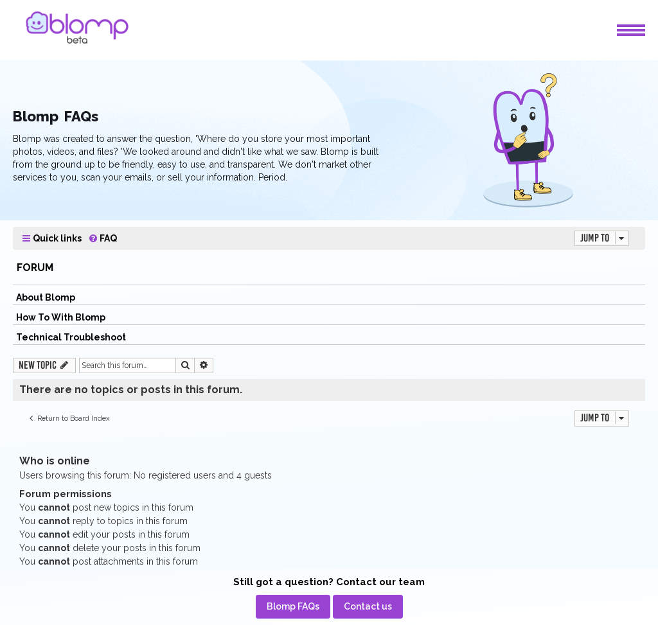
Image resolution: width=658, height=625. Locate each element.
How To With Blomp (60, 317)
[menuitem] (102, 238)
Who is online (54, 461)
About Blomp (45, 297)
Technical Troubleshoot (71, 337)
